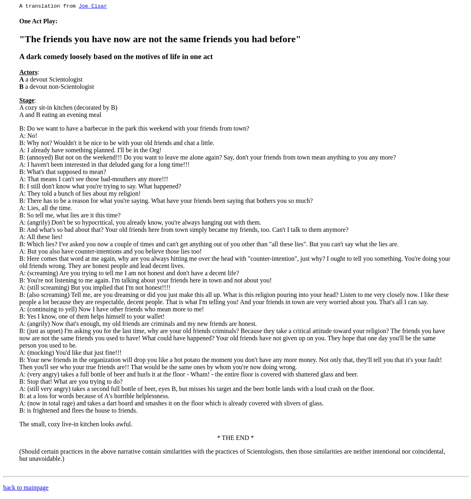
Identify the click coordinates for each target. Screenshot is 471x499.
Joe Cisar (93, 6)
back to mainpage (26, 488)
